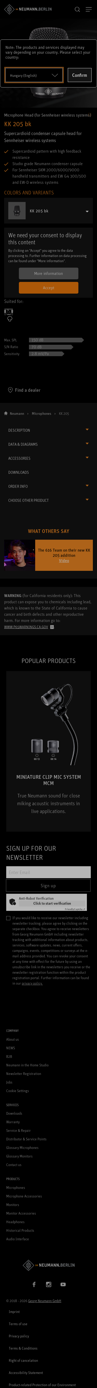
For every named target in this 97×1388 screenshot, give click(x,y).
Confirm (79, 75)
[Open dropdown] (34, 75)
